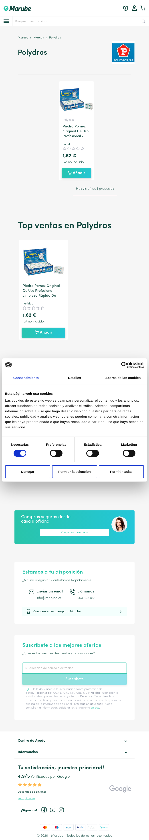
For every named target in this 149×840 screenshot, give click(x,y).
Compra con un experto (74, 533)
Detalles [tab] (74, 378)
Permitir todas (121, 471)
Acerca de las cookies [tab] (123, 378)
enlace (95, 707)
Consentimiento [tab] (26, 378)
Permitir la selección (74, 471)
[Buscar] (80, 21)
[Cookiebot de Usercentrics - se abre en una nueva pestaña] (124, 365)
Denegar (27, 471)
